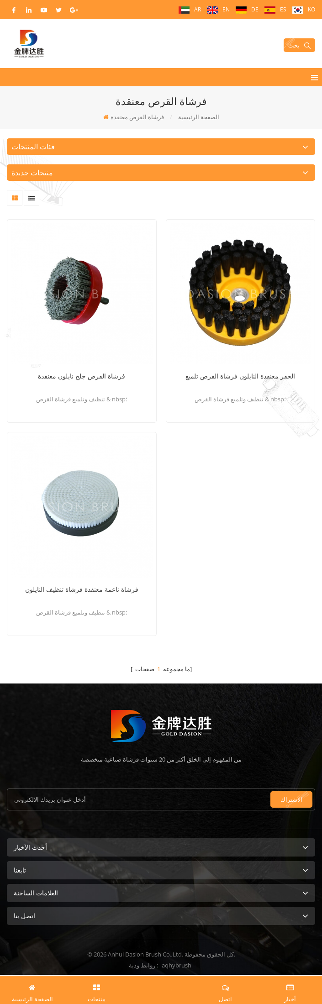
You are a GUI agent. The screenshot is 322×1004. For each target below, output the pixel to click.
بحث (299, 45)
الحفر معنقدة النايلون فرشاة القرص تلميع (240, 376)
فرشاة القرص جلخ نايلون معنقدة (81, 376)
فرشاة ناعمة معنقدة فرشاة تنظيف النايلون (81, 589)
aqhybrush (176, 965)
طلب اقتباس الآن (161, 988)
